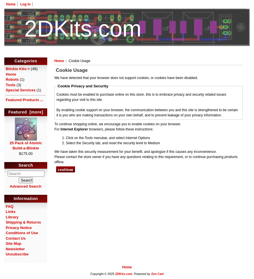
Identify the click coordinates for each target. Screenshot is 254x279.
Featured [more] (25, 112)
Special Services (21, 90)
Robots (12, 79)
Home (10, 4)
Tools (10, 85)
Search (26, 165)
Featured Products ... (24, 100)
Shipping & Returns (23, 222)
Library (12, 217)
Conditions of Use (22, 233)
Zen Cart (157, 274)
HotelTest (127, 54)
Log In (25, 4)
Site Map (13, 243)
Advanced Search (26, 186)
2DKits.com (123, 274)
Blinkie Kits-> (18, 69)
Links (10, 211)
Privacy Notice (19, 228)
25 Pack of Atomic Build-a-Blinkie (25, 143)
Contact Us (16, 238)
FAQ (9, 206)
